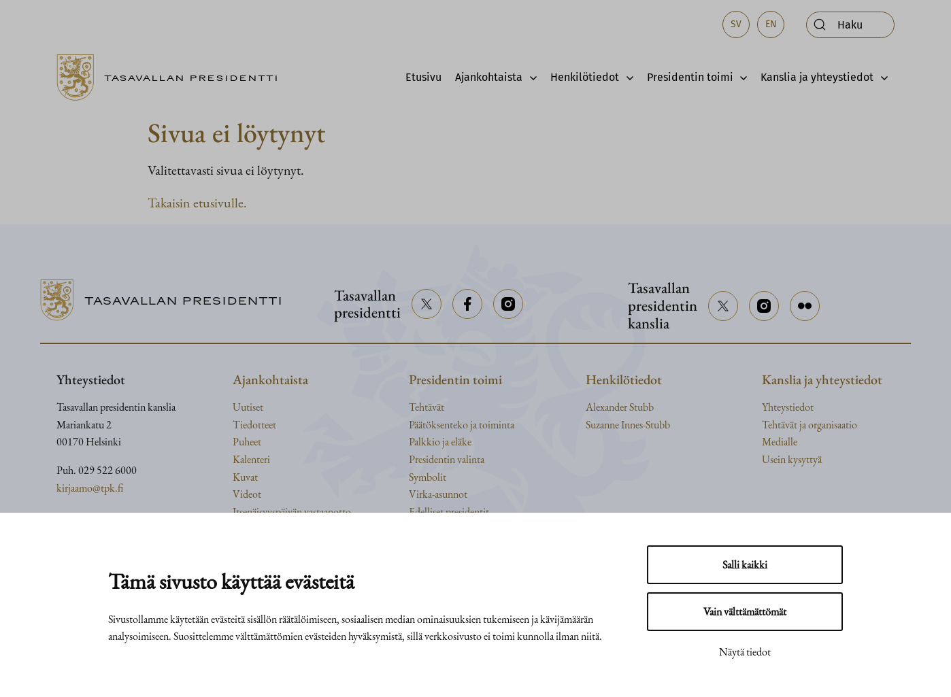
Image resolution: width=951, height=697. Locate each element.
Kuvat (245, 477)
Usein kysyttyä (792, 459)
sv (736, 24)
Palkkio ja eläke (440, 442)
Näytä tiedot (745, 652)
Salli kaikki (744, 565)
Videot (247, 494)
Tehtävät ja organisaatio (809, 425)
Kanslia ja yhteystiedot (817, 77)
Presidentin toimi (690, 77)
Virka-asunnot (438, 494)
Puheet (247, 442)
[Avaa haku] (850, 25)
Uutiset (248, 407)
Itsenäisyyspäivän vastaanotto (292, 512)
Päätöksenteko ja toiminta (461, 425)
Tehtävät (426, 407)
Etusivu (423, 77)
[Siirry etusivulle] (172, 77)
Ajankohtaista (488, 77)
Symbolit (427, 477)
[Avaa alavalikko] (529, 77)
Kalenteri (251, 459)
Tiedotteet (254, 425)
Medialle (779, 442)
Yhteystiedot (788, 407)
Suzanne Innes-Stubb (628, 425)
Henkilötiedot (584, 77)
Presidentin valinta (446, 459)
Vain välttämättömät (744, 612)
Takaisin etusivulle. (197, 202)
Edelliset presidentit (449, 512)
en (771, 24)
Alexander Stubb (620, 407)
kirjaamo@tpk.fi (89, 488)
